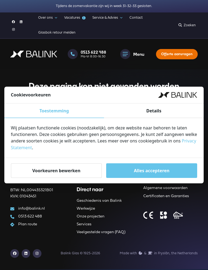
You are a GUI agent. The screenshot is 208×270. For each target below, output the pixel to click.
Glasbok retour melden (57, 32)
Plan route (27, 225)
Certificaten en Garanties (166, 196)
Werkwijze (86, 209)
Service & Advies (107, 18)
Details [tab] (153, 111)
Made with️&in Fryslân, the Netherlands (159, 254)
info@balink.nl (31, 209)
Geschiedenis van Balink (99, 201)
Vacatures (74, 17)
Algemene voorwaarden (165, 189)
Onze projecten (91, 217)
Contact (136, 17)
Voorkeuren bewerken (56, 170)
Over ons (47, 18)
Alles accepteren (151, 170)
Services (84, 225)
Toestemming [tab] (54, 111)
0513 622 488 (30, 216)
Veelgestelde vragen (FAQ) (101, 233)
